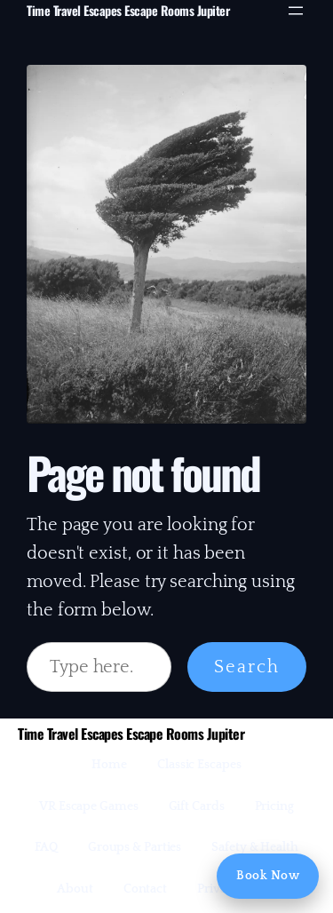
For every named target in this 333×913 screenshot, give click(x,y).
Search (247, 667)
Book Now (267, 876)
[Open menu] (295, 10)
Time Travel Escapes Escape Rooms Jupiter (128, 10)
